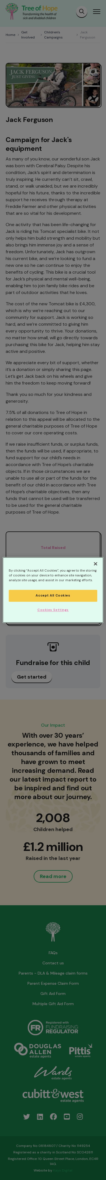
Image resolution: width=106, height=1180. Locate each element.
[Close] (95, 563)
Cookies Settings (53, 610)
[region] (53, 590)
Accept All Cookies (53, 596)
